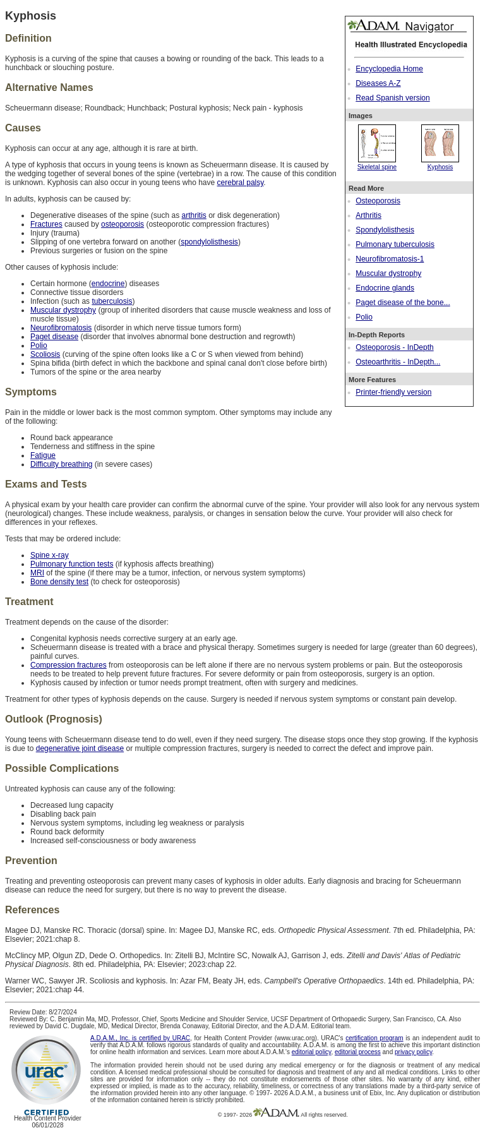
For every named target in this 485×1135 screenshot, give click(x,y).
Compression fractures (68, 665)
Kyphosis (440, 164)
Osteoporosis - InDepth (394, 347)
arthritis (193, 215)
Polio (364, 317)
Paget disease (54, 336)
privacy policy (413, 1051)
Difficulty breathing (61, 464)
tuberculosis (112, 301)
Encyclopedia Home (389, 68)
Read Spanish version (392, 97)
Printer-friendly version (393, 392)
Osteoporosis (378, 200)
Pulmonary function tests (71, 564)
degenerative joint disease (80, 748)
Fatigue (43, 455)
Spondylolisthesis (385, 229)
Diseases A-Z (378, 83)
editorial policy (312, 1051)
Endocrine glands (385, 288)
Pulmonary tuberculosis (395, 244)
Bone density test (59, 581)
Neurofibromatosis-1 (390, 259)
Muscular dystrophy (388, 273)
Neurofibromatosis (61, 327)
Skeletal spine (377, 164)
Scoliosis (45, 354)
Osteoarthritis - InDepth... (398, 361)
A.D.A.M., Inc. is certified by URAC (140, 1038)
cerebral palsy (240, 182)
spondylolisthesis (209, 241)
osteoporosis (122, 224)
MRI (37, 572)
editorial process (358, 1051)
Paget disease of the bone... (403, 302)
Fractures (46, 224)
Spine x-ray (49, 555)
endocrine (108, 283)
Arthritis (368, 215)
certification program (374, 1038)
